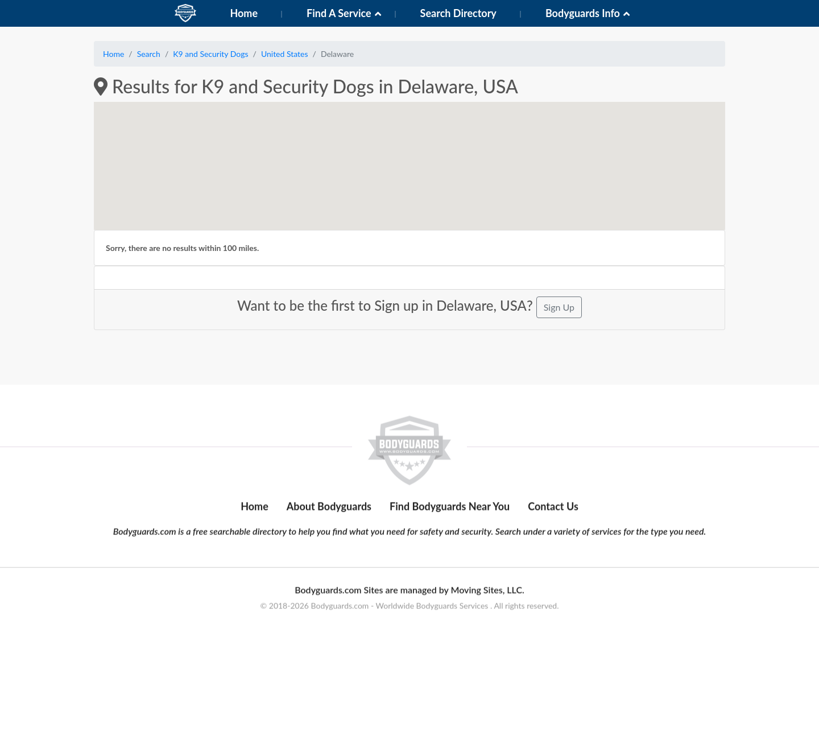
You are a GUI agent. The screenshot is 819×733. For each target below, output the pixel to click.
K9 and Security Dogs (210, 54)
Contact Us (553, 558)
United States (284, 54)
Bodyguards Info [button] (582, 13)
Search (148, 54)
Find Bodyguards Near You (450, 558)
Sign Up (559, 307)
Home (244, 13)
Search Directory (458, 13)
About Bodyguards (329, 558)
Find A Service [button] (339, 13)
